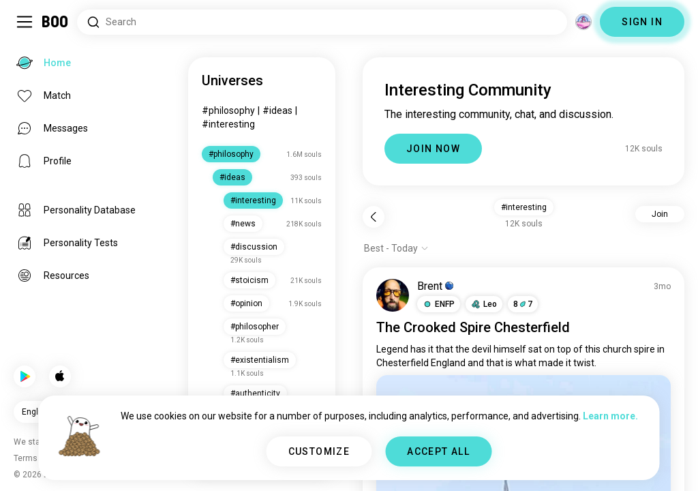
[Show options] (396, 248)
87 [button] (522, 304)
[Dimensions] (583, 22)
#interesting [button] (524, 207)
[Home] (55, 22)
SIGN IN (642, 21)
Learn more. (610, 416)
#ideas (277, 110)
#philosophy (228, 110)
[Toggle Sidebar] (24, 21)
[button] (438, 304)
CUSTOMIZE (319, 451)
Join (660, 214)
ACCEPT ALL (438, 451)
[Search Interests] (322, 22)
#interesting (228, 124)
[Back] (373, 217)
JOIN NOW (433, 148)
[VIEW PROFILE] (392, 295)
